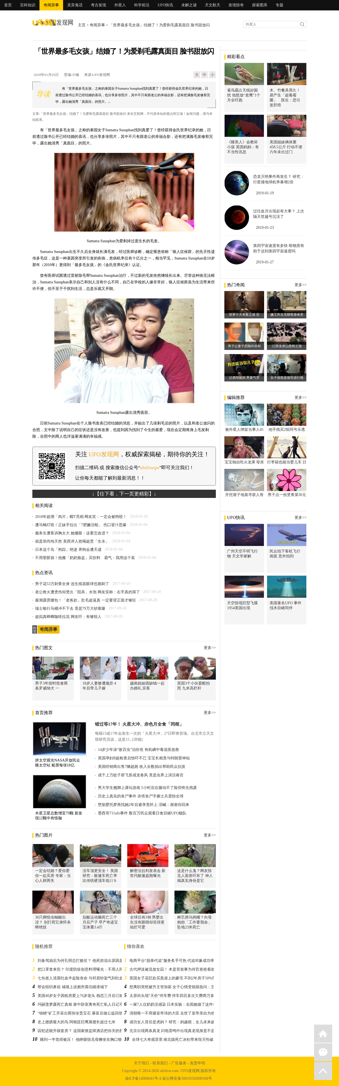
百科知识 (27, 5)
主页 (82, 25)
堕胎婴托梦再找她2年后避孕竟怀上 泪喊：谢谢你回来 (143, 805)
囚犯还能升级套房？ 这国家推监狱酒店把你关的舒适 (82, 1031)
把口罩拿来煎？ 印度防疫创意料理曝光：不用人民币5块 (85, 969)
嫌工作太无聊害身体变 (286, 315)
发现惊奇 (236, 5)
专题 (279, 5)
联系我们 (160, 1063)
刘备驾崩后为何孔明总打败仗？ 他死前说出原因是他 (82, 961)
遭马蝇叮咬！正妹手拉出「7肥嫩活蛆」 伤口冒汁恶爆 (80, 525)
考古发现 (98, 5)
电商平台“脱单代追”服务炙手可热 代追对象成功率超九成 (177, 961)
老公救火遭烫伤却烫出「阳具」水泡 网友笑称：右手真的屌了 (87, 592)
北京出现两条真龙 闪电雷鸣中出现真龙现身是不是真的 (176, 1031)
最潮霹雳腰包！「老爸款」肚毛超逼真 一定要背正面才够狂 (85, 600)
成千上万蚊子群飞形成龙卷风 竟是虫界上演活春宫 (140, 775)
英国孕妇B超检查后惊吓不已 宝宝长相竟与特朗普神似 (144, 758)
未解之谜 (189, 5)
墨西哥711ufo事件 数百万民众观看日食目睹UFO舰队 (142, 813)
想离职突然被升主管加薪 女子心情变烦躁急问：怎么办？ (178, 987)
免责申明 (197, 1063)
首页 (8, 5)
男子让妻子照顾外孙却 (244, 346)
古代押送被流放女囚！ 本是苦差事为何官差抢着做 (172, 969)
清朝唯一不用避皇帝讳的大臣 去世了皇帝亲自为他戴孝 (176, 1013)
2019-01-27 (265, 262)
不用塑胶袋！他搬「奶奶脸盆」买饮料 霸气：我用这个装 (85, 558)
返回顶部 (323, 1071)
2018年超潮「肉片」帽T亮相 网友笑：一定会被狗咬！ (81, 517)
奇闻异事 (51, 5)
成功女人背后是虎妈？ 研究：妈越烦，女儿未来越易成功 (178, 1022)
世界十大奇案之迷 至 (244, 315)
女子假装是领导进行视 (286, 378)
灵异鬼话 (75, 5)
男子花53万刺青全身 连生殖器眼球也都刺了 (72, 584)
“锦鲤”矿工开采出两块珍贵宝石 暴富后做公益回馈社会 (84, 1013)
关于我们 (141, 1063)
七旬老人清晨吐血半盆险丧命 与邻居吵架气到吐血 (80, 978)
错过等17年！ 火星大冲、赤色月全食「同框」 (139, 724)
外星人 (120, 5)
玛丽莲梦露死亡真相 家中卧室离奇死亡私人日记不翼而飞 (86, 1004)
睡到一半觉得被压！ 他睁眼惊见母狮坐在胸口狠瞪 (83, 1039)
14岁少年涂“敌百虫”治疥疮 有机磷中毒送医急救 (138, 750)
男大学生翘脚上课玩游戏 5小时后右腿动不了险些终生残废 (147, 788)
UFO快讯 (165, 5)
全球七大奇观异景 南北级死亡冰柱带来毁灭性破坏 (174, 1039)
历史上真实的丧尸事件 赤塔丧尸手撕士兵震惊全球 (140, 796)
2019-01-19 (265, 193)
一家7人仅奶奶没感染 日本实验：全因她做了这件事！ (175, 1004)
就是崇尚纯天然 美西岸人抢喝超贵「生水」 (72, 541)
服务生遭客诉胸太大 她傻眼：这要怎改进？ (72, 533)
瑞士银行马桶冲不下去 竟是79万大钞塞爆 (70, 608)
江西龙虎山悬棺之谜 (287, 346)
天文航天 (212, 5)
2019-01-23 (265, 228)
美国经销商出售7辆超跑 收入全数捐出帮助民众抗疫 (141, 767)
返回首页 (323, 1034)
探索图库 (259, 5)
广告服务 (179, 1063)
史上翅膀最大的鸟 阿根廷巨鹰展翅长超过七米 (76, 1022)
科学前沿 (141, 5)
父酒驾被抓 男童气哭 (244, 378)
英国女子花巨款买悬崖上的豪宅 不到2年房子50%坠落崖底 (178, 978)
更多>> (210, 648)
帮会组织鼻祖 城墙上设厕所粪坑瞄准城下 (73, 987)
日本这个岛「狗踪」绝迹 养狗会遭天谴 (68, 550)
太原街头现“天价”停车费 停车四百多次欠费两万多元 (173, 996)
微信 (323, 1052)
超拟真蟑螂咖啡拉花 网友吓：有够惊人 (68, 617)
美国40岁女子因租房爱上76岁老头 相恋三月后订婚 (80, 996)
